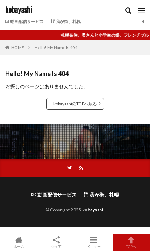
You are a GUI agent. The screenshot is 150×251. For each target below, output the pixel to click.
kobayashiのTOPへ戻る (75, 103)
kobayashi (18, 10)
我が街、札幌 (66, 21)
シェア (56, 242)
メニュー (94, 242)
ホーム (18, 242)
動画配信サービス (24, 21)
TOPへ (131, 242)
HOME (17, 47)
